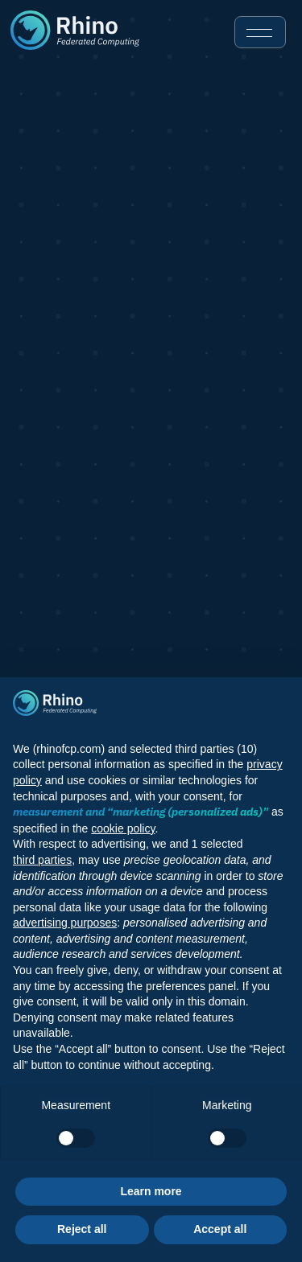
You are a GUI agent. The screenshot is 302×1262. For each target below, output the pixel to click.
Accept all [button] (219, 1229)
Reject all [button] (81, 1229)
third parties (42, 859)
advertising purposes (65, 922)
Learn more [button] (150, 1191)
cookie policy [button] (123, 828)
